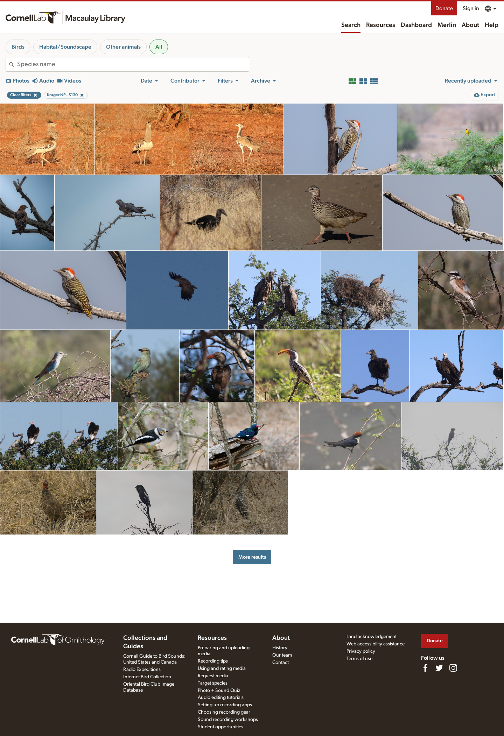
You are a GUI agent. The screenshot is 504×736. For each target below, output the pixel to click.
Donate (444, 8)
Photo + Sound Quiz (219, 690)
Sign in (471, 8)
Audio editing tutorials (221, 697)
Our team (282, 655)
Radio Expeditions (142, 669)
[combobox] (133, 64)
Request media (213, 675)
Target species (212, 683)
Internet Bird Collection (147, 676)
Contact (280, 662)
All (158, 47)
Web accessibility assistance (375, 644)
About (470, 25)
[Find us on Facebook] (425, 668)
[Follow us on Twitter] (439, 668)
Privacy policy (360, 651)
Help (491, 25)
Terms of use (359, 658)
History (279, 647)
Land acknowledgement (371, 636)
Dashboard (416, 25)
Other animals (123, 47)
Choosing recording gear (224, 712)
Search (350, 25)
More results (252, 557)
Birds (18, 47)
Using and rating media (222, 668)
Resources (380, 25)
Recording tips (213, 661)
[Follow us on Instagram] (453, 668)
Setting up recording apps (225, 704)
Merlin (447, 25)
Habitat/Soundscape (65, 47)
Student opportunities (220, 726)
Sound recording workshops (228, 719)
